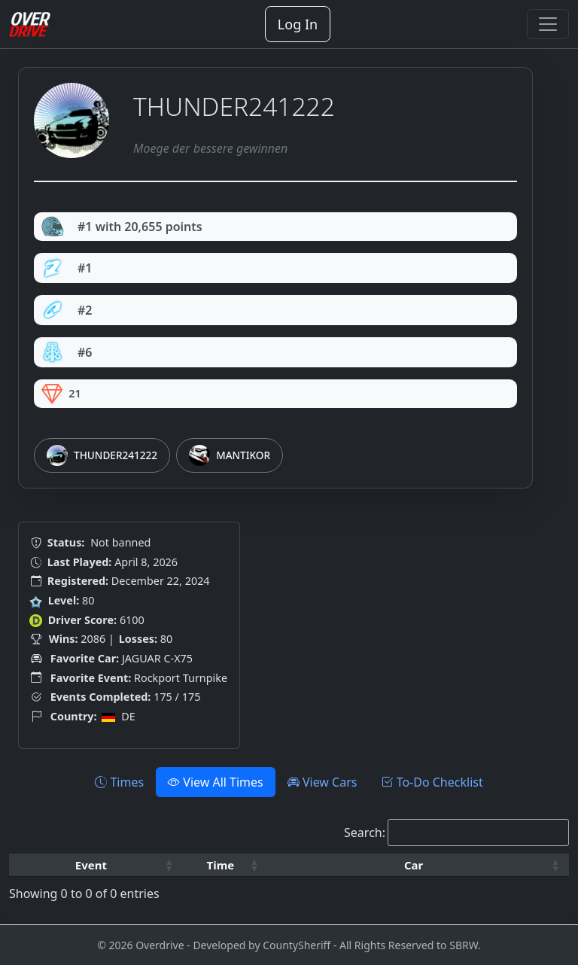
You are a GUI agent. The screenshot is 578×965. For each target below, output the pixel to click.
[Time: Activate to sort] (225, 865)
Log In (298, 24)
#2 (67, 310)
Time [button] (221, 865)
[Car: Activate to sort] (418, 865)
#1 (67, 268)
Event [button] (91, 865)
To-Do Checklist (431, 782)
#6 (67, 352)
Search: (364, 832)
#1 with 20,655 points (121, 226)
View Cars (322, 782)
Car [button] (413, 865)
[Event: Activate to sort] (96, 865)
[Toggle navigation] (548, 24)
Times (119, 782)
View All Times (215, 782)
